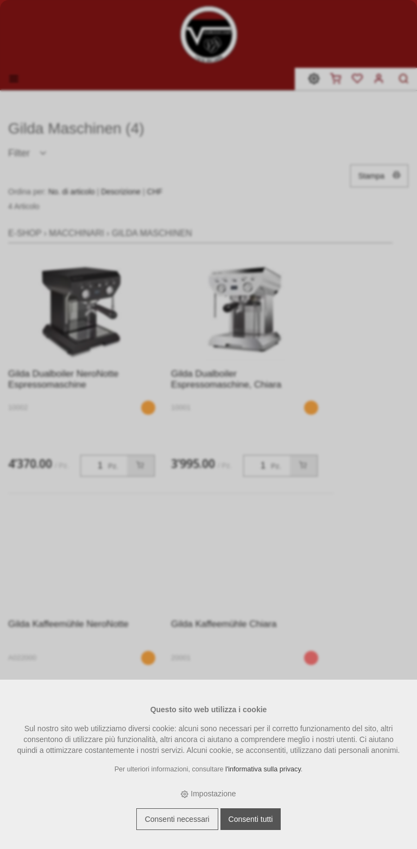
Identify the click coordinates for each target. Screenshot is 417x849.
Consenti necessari (177, 819)
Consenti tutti (251, 819)
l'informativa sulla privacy (263, 769)
